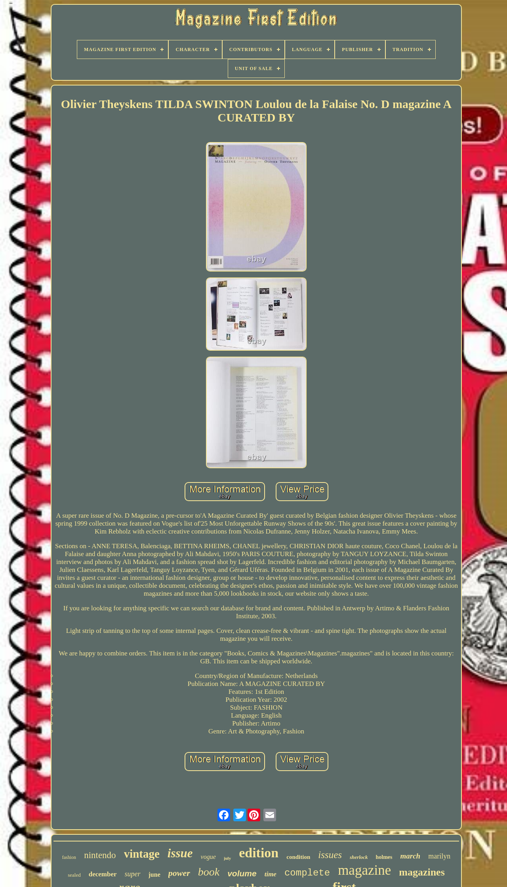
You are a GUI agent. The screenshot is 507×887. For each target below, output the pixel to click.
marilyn (439, 856)
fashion (69, 857)
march (410, 856)
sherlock (359, 857)
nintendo (100, 855)
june (154, 874)
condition (298, 857)
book (208, 872)
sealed (74, 875)
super (133, 874)
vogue (208, 856)
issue (180, 853)
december (103, 874)
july (227, 858)
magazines (422, 872)
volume (242, 873)
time (270, 874)
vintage (142, 853)
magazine (364, 870)
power (179, 873)
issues (330, 854)
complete (307, 873)
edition (258, 852)
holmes (384, 857)
